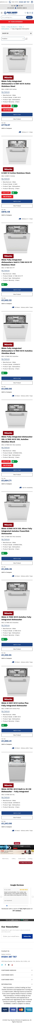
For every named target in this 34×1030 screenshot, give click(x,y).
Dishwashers (5, 29)
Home (3, 27)
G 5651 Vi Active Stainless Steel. (16, 173)
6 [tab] (14, 905)
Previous (1, 897)
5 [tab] (12, 905)
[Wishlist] (25, 13)
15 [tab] (27, 905)
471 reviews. (17, 911)
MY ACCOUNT (11, 8)
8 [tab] (17, 905)
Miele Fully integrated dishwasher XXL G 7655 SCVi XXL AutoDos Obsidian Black (17, 439)
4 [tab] (11, 905)
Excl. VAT (20, 5)
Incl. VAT (13, 5)
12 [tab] (22, 905)
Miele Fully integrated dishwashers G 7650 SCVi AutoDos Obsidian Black (17, 350)
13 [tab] (24, 905)
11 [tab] (21, 905)
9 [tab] (18, 905)
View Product (17, 119)
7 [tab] (15, 905)
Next (33, 897)
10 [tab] (19, 905)
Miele (21, 27)
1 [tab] (6, 905)
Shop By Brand (12, 27)
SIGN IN (25, 8)
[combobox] (17, 17)
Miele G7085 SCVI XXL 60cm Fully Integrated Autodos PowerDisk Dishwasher (16, 531)
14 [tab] (25, 905)
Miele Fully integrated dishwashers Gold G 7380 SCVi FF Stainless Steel (16, 262)
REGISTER (19, 8)
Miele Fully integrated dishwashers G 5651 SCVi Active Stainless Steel (15, 83)
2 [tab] (8, 905)
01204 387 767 (26, 2)
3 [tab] (9, 905)
